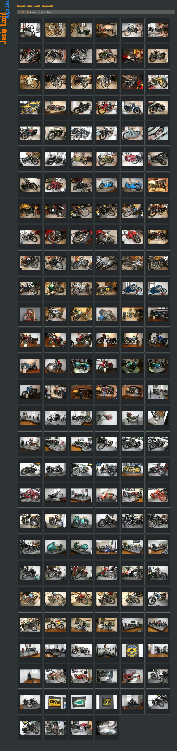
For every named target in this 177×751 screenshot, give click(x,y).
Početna (21, 5)
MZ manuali (47, 5)
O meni (37, 5)
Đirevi (29, 5)
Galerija (25, 12)
